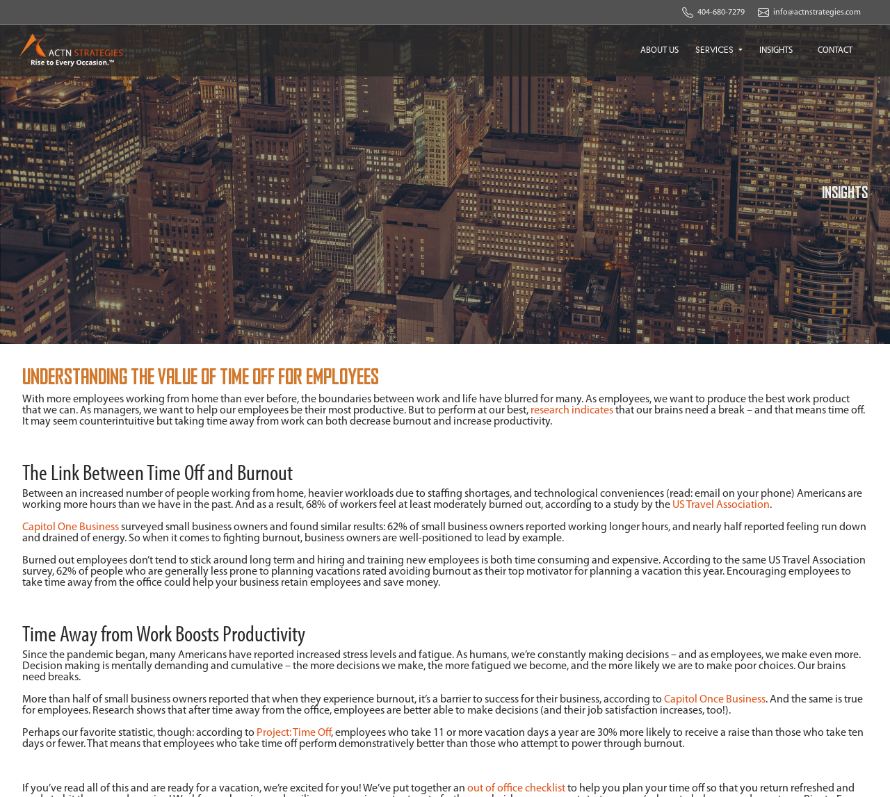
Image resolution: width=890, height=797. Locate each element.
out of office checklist (516, 788)
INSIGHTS (776, 50)
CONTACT (835, 50)
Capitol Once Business (715, 699)
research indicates (572, 410)
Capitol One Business (70, 527)
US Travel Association (721, 505)
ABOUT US (659, 50)
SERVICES (715, 49)
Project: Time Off (294, 733)
